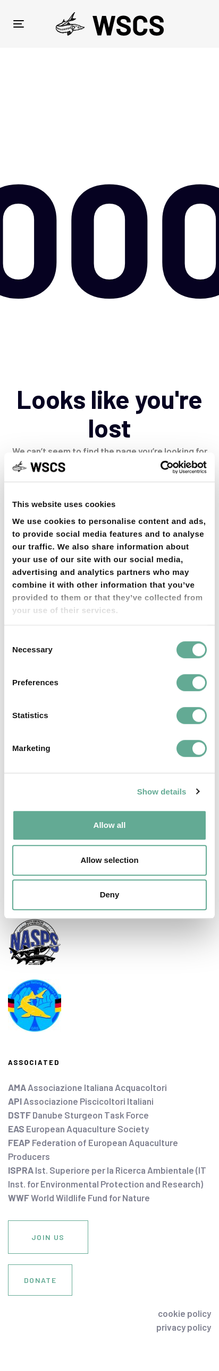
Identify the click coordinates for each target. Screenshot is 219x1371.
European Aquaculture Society (78, 1128)
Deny (110, 894)
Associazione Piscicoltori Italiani (81, 1101)
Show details (162, 791)
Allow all (110, 824)
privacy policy (183, 1327)
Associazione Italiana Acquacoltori (87, 1087)
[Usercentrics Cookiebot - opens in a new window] (160, 467)
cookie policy (184, 1313)
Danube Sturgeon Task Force (78, 1115)
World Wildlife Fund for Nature (79, 1197)
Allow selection (109, 859)
